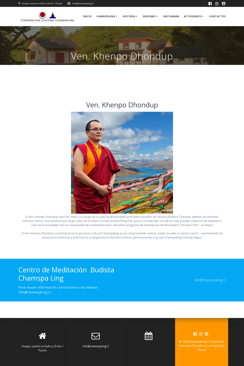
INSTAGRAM (171, 16)
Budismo (149, 16)
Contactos (217, 16)
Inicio (87, 16)
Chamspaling (105, 16)
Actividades (192, 16)
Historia (129, 16)
